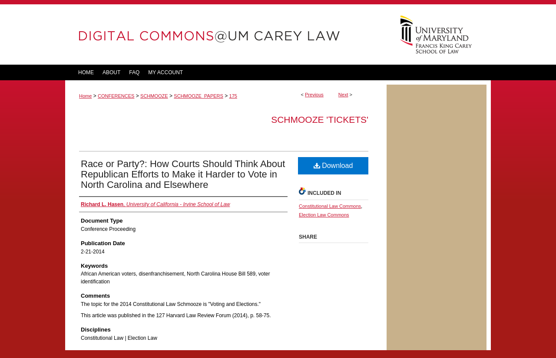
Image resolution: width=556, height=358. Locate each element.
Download (333, 165)
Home (85, 96)
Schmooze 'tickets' (319, 120)
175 (233, 96)
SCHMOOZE (154, 96)
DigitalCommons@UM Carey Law (226, 34)
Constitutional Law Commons (330, 206)
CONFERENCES (116, 96)
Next (343, 94)
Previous (314, 94)
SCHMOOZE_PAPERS (198, 96)
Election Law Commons (324, 214)
